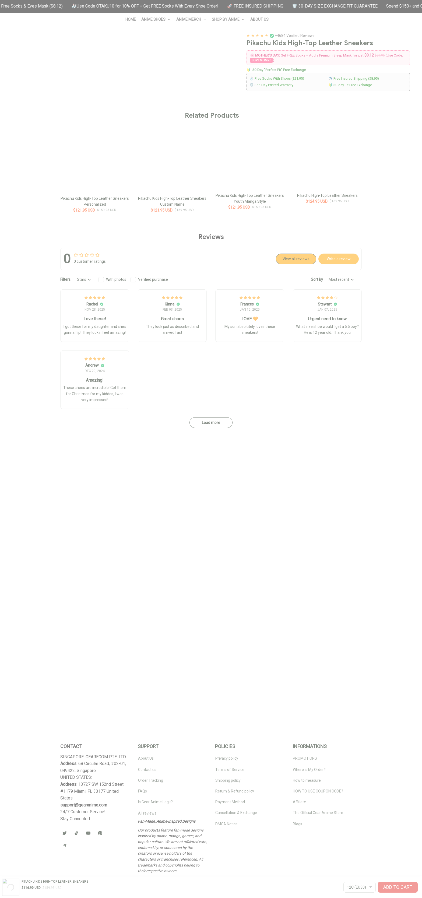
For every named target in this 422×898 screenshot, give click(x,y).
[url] (83, 850)
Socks (305, 147)
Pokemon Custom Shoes (49, 44)
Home (17, 44)
